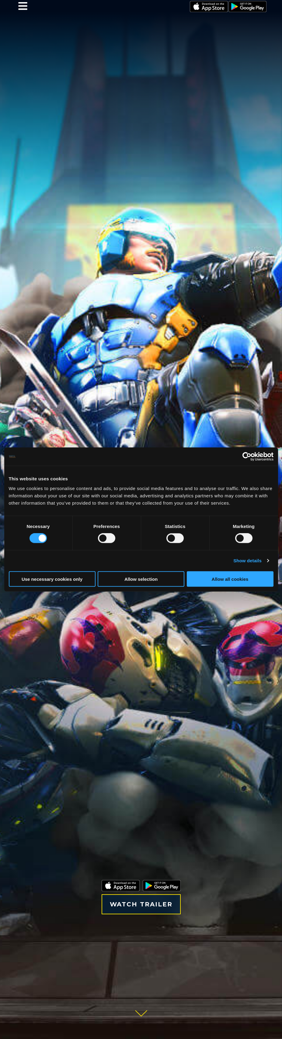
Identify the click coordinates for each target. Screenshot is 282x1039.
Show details (247, 560)
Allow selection (141, 578)
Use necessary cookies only (52, 578)
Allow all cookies (230, 578)
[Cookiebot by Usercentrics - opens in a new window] (246, 456)
